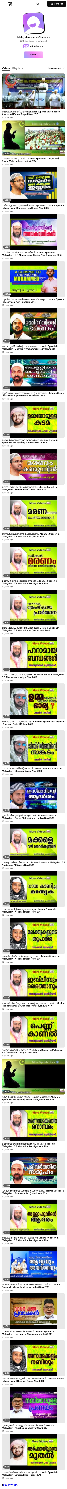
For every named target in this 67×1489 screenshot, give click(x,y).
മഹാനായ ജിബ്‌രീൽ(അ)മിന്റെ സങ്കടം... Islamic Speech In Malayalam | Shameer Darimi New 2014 (32, 769)
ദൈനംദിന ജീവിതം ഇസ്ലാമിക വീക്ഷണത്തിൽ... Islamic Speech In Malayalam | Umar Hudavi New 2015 (31, 1286)
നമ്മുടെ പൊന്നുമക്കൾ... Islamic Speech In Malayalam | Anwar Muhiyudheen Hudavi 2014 (30, 159)
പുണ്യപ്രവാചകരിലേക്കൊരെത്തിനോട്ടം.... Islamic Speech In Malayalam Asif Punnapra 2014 (33, 300)
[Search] (38, 4)
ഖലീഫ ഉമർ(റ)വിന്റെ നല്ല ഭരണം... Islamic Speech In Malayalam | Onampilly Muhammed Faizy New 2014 (30, 347)
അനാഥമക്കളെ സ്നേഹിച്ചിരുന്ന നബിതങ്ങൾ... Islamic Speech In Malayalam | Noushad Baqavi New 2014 (33, 1379)
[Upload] (44, 4)
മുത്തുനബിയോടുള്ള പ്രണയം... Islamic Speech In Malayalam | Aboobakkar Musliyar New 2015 (28, 1426)
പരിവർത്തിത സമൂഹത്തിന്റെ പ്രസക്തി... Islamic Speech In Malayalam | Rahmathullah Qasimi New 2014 (33, 1192)
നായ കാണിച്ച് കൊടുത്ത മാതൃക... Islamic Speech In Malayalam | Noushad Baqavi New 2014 (29, 910)
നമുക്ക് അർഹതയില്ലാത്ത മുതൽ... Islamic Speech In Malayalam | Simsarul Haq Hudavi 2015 (30, 1473)
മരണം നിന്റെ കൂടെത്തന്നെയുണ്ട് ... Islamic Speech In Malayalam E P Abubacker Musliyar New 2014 (29, 582)
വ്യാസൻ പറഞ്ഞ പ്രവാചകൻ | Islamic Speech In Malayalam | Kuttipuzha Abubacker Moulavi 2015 (28, 1333)
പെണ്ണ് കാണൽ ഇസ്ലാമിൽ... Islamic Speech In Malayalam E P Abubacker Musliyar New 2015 (32, 1051)
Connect (56, 3)
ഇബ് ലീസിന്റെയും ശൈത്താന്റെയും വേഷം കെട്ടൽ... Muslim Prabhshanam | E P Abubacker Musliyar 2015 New (33, 1004)
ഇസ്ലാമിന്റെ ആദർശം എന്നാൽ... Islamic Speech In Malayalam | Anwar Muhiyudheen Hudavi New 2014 (29, 816)
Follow (33, 54)
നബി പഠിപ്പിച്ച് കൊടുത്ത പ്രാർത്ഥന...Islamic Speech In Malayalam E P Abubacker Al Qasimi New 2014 (30, 629)
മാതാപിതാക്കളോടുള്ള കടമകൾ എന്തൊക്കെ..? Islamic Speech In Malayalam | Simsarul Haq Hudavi (30, 441)
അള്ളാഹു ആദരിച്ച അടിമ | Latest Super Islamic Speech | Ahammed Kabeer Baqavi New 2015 (31, 113)
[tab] (6, 68)
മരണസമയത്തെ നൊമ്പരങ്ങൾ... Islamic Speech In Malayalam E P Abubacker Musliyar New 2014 (28, 1145)
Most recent (56, 68)
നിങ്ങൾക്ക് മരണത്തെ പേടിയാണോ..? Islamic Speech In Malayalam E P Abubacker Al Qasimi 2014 (30, 535)
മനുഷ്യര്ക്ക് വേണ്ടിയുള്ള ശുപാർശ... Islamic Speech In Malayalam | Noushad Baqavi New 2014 (30, 957)
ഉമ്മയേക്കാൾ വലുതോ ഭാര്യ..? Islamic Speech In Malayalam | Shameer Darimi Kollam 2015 (33, 723)
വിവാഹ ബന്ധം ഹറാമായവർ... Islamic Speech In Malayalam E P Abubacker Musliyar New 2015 (33, 676)
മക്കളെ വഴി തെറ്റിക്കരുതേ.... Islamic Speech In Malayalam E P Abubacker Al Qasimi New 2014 (33, 863)
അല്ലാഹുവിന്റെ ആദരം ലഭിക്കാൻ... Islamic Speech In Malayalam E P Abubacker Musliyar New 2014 (30, 1239)
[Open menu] (4, 4)
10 (16, 1485)
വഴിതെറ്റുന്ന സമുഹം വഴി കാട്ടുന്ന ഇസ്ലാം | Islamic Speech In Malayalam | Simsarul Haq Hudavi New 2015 (33, 206)
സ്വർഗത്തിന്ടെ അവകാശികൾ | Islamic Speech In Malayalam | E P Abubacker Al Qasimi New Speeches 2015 (32, 253)
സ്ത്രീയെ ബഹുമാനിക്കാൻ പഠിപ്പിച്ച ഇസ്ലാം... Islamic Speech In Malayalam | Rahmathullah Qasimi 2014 (33, 394)
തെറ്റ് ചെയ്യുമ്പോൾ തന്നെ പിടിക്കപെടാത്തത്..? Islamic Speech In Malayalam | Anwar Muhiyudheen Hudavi (31, 1098)
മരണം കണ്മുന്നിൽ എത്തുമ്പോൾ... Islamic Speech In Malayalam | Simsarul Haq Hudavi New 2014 (29, 488)
